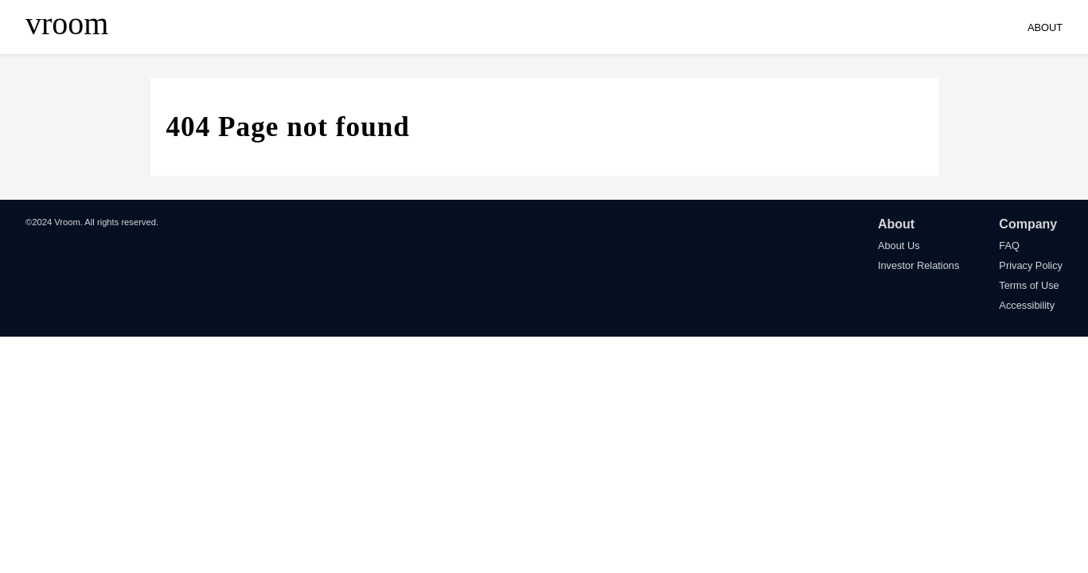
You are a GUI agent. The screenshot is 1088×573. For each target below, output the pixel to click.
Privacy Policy (1031, 265)
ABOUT (1045, 27)
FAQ (1009, 245)
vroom (66, 24)
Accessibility (1027, 305)
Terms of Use (1029, 285)
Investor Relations (918, 265)
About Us (899, 245)
